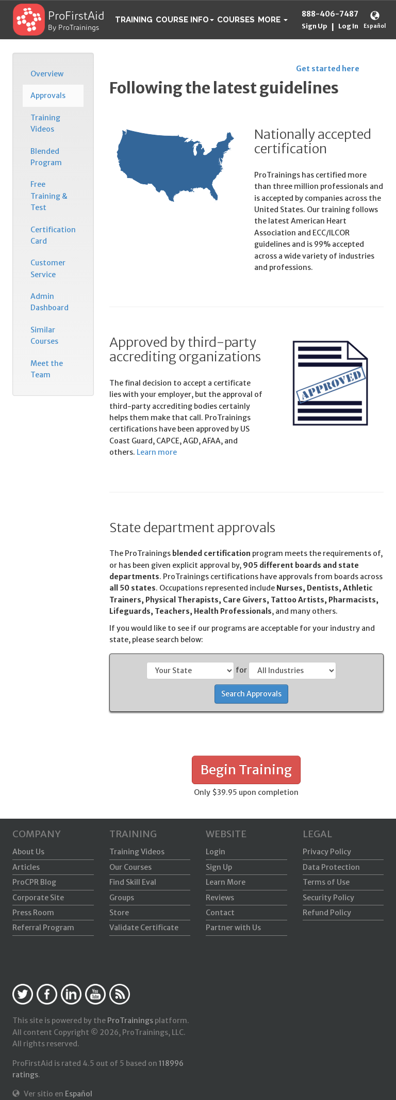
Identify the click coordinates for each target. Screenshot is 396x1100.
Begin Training (246, 769)
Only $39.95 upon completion (246, 792)
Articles (26, 867)
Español (375, 26)
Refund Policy (327, 912)
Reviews (220, 897)
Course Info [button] (185, 19)
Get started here (327, 68)
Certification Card (53, 235)
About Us (28, 851)
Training (134, 19)
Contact (220, 912)
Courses (236, 19)
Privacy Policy (327, 851)
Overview (46, 73)
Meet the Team (46, 369)
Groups (121, 897)
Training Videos (45, 123)
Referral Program (43, 927)
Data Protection (331, 867)
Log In (348, 26)
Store (119, 912)
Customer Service (47, 268)
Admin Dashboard (49, 302)
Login (215, 851)
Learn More (225, 882)
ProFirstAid (76, 17)
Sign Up (314, 26)
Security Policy (328, 897)
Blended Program (46, 157)
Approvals (47, 95)
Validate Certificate (143, 927)
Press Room (33, 912)
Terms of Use (326, 882)
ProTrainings (130, 1020)
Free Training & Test (49, 196)
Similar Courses (44, 335)
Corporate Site (38, 897)
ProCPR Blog (34, 882)
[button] (272, 19)
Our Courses (130, 867)
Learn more (157, 452)
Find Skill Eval (132, 882)
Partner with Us (233, 927)
